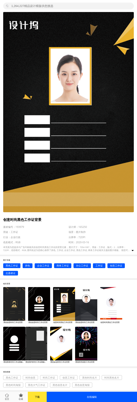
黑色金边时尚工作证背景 (60, 362)
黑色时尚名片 (89, 377)
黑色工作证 (12, 265)
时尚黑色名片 (111, 377)
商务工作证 (63, 265)
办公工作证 (82, 265)
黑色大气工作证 (36, 385)
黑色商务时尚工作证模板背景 (14, 362)
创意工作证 (116, 265)
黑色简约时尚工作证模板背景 (36, 362)
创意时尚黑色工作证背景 (62, 322)
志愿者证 (11, 273)
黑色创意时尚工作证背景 (13, 322)
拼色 (27, 265)
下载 (37, 397)
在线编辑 (92, 397)
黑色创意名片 (60, 385)
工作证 (99, 265)
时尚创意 (30, 377)
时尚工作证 (49, 377)
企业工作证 (43, 265)
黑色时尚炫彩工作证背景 (85, 362)
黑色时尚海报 (13, 385)
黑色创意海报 (82, 385)
